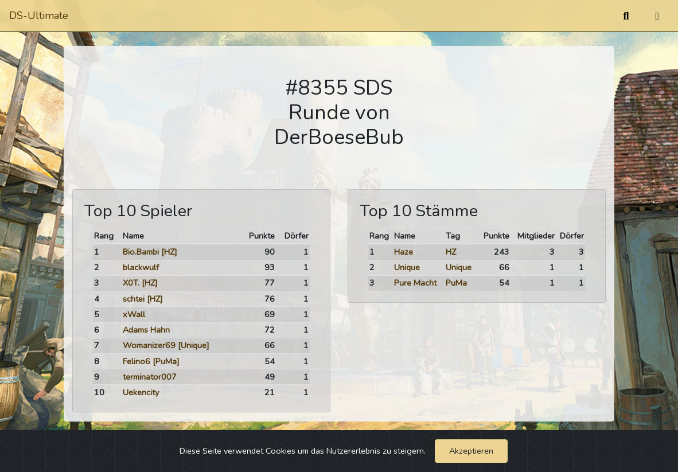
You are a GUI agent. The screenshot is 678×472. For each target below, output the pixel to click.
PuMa (456, 282)
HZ (451, 252)
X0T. (131, 282)
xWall (134, 314)
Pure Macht (415, 282)
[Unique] (193, 345)
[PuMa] (166, 361)
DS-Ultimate (38, 15)
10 (99, 392)
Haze (403, 252)
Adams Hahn (146, 330)
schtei (134, 299)
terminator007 (150, 377)
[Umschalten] (657, 16)
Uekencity (141, 392)
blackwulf (141, 267)
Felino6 (136, 361)
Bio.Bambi (141, 252)
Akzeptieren (471, 451)
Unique (407, 267)
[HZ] (169, 252)
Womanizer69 (149, 345)
